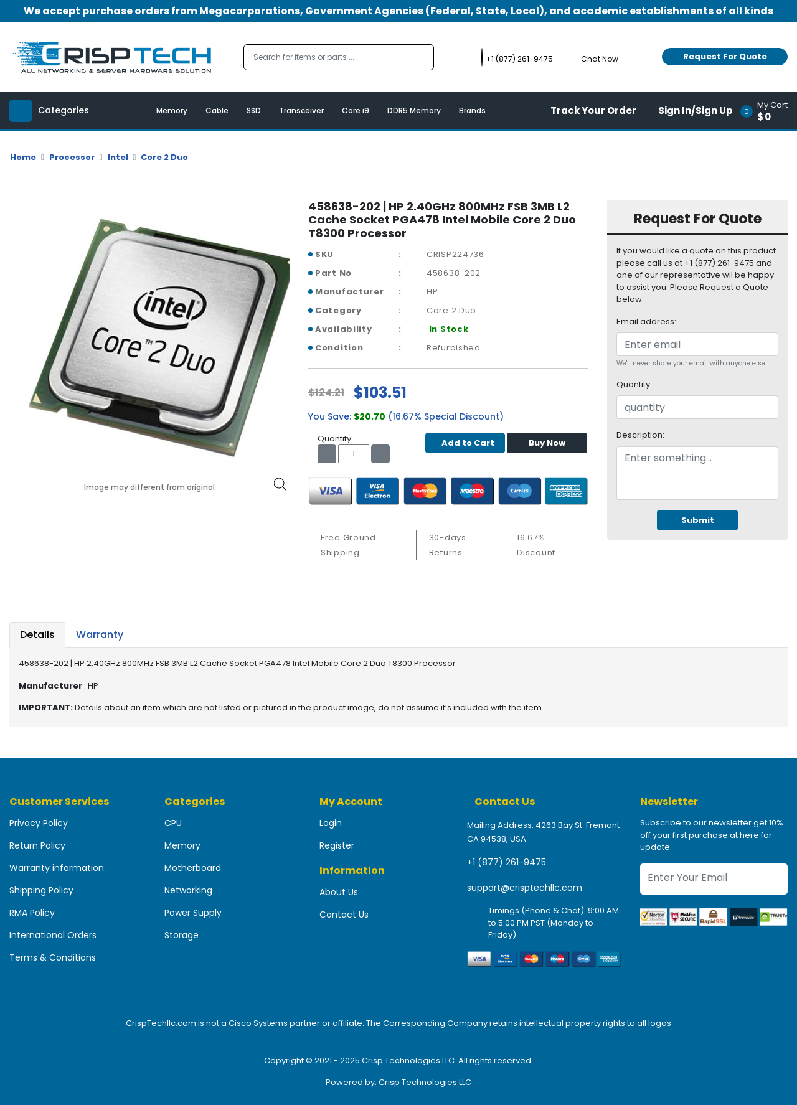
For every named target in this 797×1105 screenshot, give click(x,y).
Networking (188, 890)
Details (37, 635)
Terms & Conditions (52, 957)
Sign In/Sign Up (695, 110)
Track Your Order (593, 110)
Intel (118, 157)
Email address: (646, 321)
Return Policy (37, 845)
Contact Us (344, 914)
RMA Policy (32, 912)
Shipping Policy (41, 890)
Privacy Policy (38, 823)
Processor (72, 157)
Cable (217, 110)
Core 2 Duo (164, 157)
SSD (254, 110)
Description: (640, 435)
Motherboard (192, 868)
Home (23, 157)
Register (336, 845)
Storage (181, 935)
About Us (338, 892)
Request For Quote (725, 56)
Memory (171, 110)
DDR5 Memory (414, 110)
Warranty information (56, 868)
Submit (697, 520)
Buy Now (547, 443)
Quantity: (634, 384)
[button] (768, 110)
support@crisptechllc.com (524, 888)
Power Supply (193, 912)
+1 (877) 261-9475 (506, 862)
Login (330, 823)
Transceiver (301, 110)
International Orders (53, 935)
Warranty (99, 635)
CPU (173, 823)
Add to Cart (464, 443)
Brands (472, 110)
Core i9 (355, 110)
